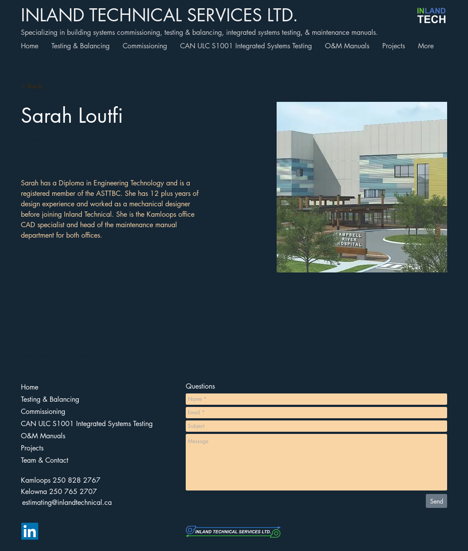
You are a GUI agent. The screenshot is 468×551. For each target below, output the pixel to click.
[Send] (436, 501)
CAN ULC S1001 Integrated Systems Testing (63, 423)
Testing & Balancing (50, 399)
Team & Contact (44, 460)
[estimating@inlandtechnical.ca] (67, 502)
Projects (32, 448)
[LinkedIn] (29, 531)
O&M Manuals (43, 435)
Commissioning (43, 411)
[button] (38, 86)
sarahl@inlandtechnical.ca (59, 356)
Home (29, 387)
